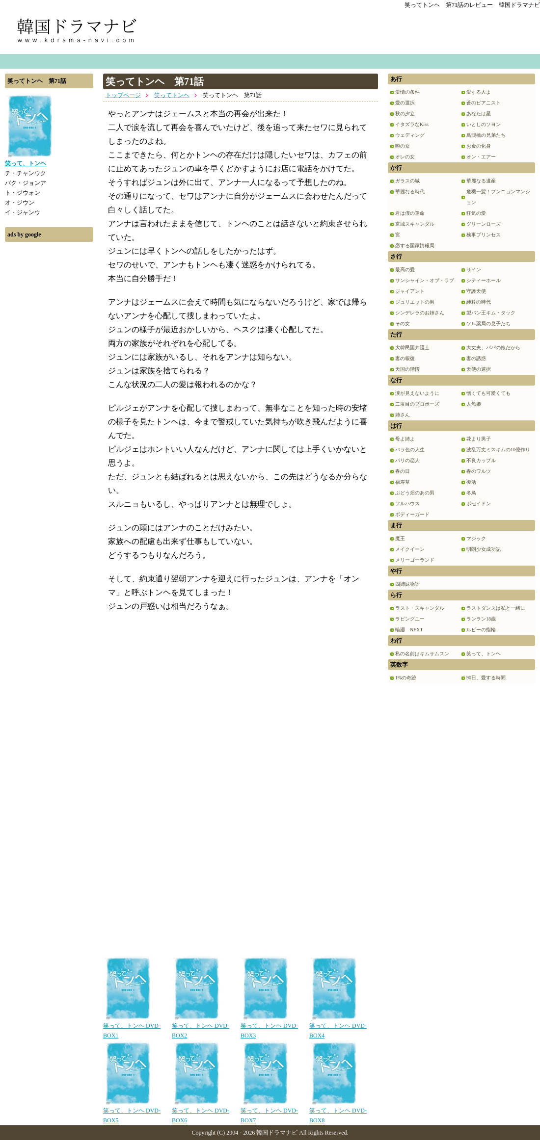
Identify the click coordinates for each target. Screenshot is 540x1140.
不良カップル (481, 460)
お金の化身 (478, 146)
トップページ (123, 95)
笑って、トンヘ (483, 653)
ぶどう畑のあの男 (414, 492)
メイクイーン (410, 549)
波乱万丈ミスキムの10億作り (498, 449)
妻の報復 (405, 358)
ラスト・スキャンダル (419, 608)
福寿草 (402, 482)
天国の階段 (407, 369)
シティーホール (483, 280)
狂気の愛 (476, 213)
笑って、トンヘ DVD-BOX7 (269, 1112)
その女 (402, 323)
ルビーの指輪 (481, 629)
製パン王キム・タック (490, 312)
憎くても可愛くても (488, 393)
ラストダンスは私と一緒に (495, 608)
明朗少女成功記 (483, 549)
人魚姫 (473, 404)
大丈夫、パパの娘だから (493, 347)
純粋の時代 (478, 302)
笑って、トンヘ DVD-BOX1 (132, 1027)
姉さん (402, 414)
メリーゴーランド (414, 560)
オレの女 (405, 156)
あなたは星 (478, 113)
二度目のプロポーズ (417, 404)
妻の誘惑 (476, 358)
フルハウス (407, 503)
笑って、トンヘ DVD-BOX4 (338, 1027)
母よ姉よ (405, 438)
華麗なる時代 (410, 191)
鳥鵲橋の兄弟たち (486, 135)
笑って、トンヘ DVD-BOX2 (200, 1027)
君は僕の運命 (410, 213)
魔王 (400, 538)
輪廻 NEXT (409, 629)
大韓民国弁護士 (412, 347)
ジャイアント (410, 291)
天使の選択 (478, 369)
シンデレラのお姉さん (419, 312)
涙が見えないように (417, 393)
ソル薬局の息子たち (488, 323)
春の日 (402, 471)
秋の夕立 (405, 113)
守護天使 (476, 291)
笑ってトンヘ (171, 95)
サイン (473, 269)
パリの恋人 (407, 460)
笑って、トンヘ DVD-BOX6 (200, 1112)
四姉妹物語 (407, 584)
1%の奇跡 (405, 677)
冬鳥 (471, 492)
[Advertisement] (49, 394)
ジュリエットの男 (414, 302)
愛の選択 (405, 102)
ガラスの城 (407, 180)
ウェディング (410, 135)
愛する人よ (478, 92)
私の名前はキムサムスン (422, 653)
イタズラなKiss (412, 124)
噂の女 (402, 146)
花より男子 (478, 438)
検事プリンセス (483, 234)
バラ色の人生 (410, 449)
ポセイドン (478, 503)
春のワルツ (478, 471)
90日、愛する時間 (486, 677)
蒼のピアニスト (483, 102)
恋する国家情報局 (414, 245)
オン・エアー (481, 156)
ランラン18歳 (481, 619)
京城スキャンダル (414, 224)
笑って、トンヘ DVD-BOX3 (269, 1027)
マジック (476, 538)
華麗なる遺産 (481, 180)
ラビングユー (410, 619)
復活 (471, 482)
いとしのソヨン (483, 124)
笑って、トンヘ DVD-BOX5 (132, 1112)
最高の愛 (405, 269)
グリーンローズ (483, 224)
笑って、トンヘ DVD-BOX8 (338, 1112)
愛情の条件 (407, 92)
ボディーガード (412, 514)
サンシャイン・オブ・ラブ (424, 280)
